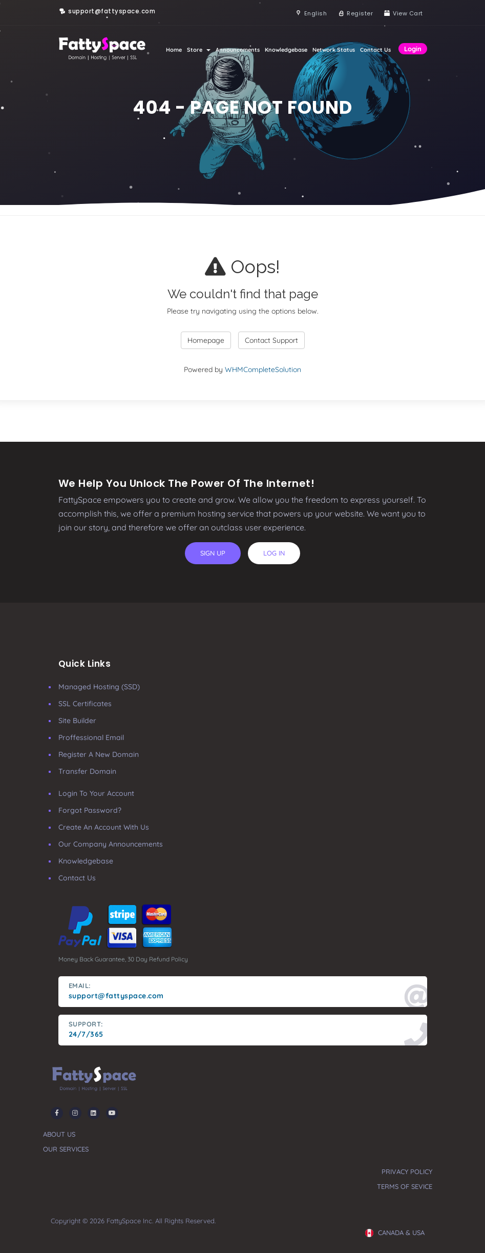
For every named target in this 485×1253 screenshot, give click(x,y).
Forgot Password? (89, 810)
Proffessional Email (91, 737)
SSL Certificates (85, 703)
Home (174, 49)
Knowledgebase (286, 49)
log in (274, 553)
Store (198, 49)
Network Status (333, 49)
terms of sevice (404, 1186)
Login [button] (412, 49)
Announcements (238, 49)
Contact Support (271, 340)
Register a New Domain (98, 754)
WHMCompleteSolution (263, 369)
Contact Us (375, 49)
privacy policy (407, 1171)
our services (66, 1149)
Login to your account (96, 793)
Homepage (205, 340)
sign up (212, 553)
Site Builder (77, 720)
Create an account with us (103, 827)
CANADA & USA (395, 1232)
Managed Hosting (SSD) (99, 686)
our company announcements (110, 844)
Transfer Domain (87, 771)
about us (59, 1134)
